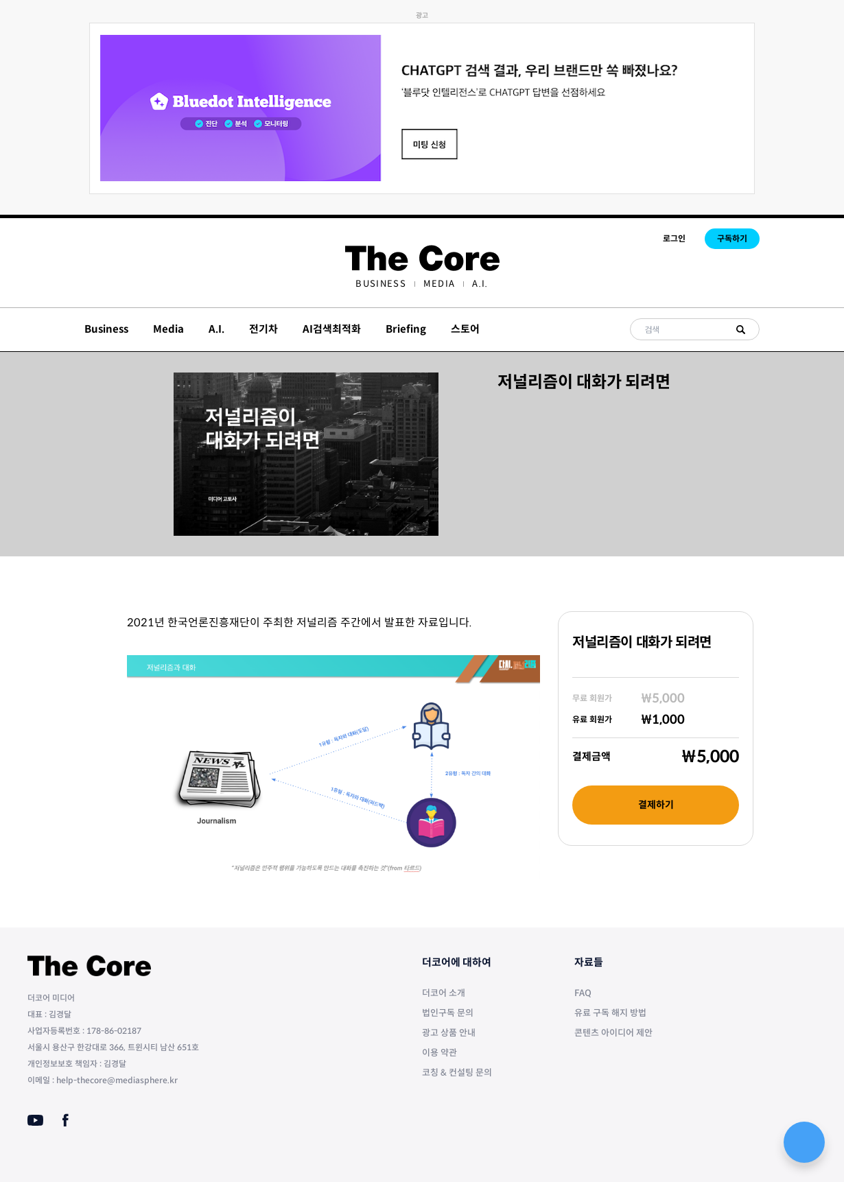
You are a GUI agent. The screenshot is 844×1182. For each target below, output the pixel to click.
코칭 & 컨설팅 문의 (457, 1072)
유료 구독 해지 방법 (610, 1012)
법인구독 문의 (447, 1012)
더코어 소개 (443, 993)
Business (380, 283)
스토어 (465, 328)
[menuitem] (380, 283)
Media (439, 283)
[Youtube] (35, 1120)
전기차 (263, 328)
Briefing (406, 328)
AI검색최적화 (332, 328)
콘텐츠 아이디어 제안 (613, 1032)
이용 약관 (439, 1052)
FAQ (582, 993)
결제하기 (656, 805)
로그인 (674, 238)
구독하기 (732, 238)
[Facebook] (65, 1120)
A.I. (480, 283)
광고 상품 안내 (449, 1032)
